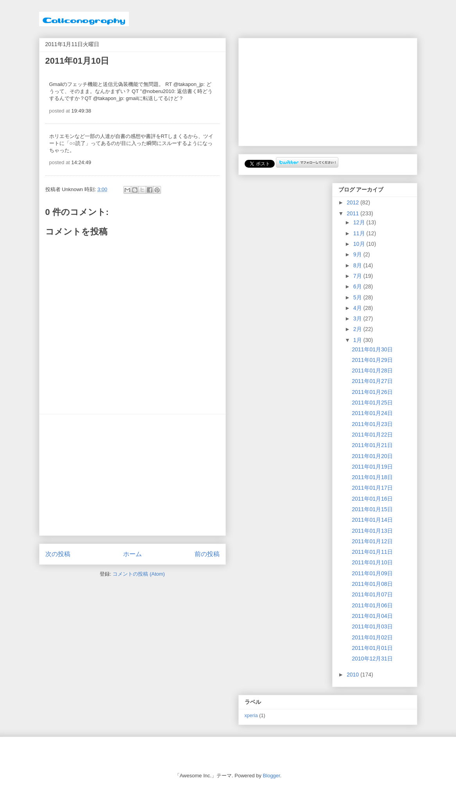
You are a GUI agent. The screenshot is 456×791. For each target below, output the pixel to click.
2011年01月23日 (372, 424)
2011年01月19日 (372, 467)
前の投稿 (207, 554)
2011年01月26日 (372, 392)
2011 (353, 213)
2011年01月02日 (372, 637)
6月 (358, 286)
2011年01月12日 (372, 541)
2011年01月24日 (372, 413)
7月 (358, 276)
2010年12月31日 (372, 658)
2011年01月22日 (372, 434)
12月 (359, 222)
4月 (358, 308)
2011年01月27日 (372, 381)
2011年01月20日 (372, 456)
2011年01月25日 (372, 402)
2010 (353, 674)
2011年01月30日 (372, 349)
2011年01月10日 (372, 562)
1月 (358, 340)
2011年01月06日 (372, 605)
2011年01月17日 (372, 488)
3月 (358, 318)
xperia (251, 715)
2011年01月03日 (372, 626)
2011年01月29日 (372, 360)
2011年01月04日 (372, 616)
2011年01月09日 (372, 573)
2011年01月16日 (372, 499)
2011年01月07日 (372, 594)
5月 (358, 297)
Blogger (271, 775)
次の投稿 (57, 554)
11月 (359, 233)
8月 (358, 265)
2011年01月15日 (372, 509)
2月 (358, 329)
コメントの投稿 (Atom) (139, 574)
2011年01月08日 (372, 584)
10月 (359, 244)
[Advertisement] (132, 475)
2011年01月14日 (372, 520)
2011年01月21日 (372, 445)
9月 (358, 254)
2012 (353, 202)
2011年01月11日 (372, 552)
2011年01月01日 (372, 648)
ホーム (132, 554)
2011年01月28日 (372, 370)
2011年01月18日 (372, 477)
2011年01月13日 (372, 531)
